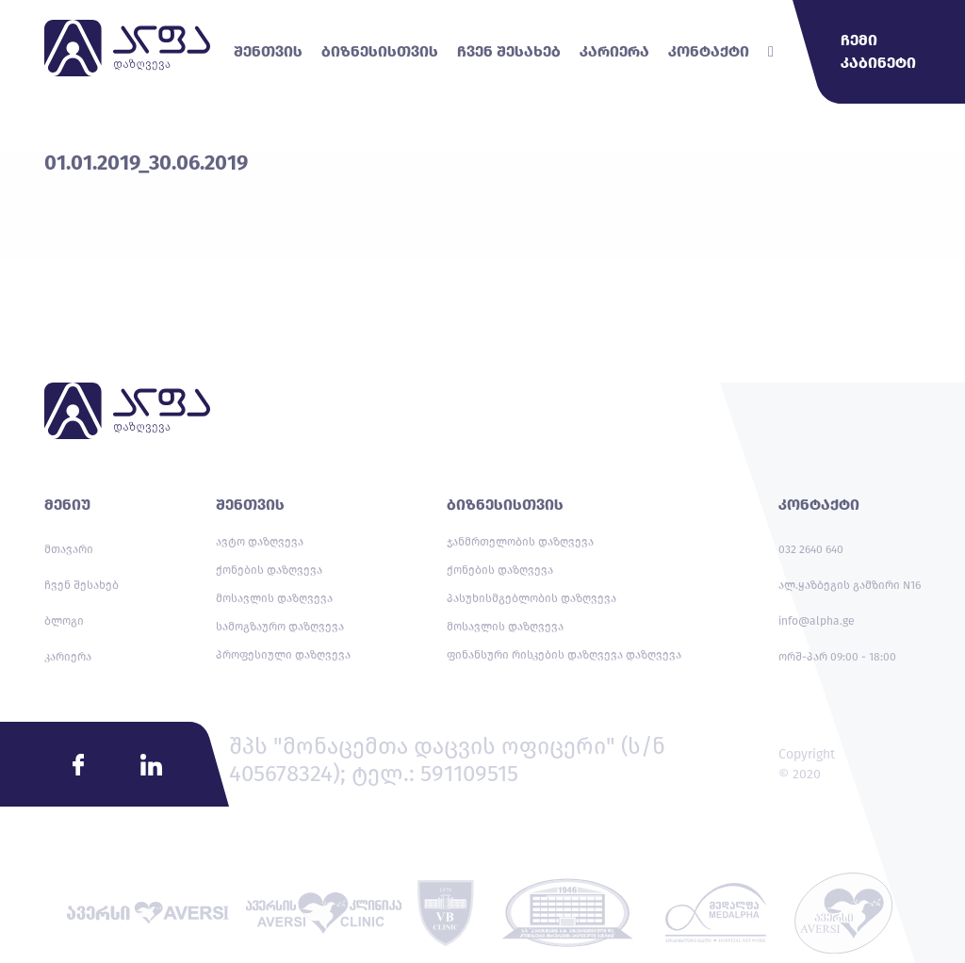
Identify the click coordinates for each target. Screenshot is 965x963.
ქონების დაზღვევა (269, 570)
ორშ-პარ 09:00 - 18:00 (837, 656)
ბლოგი (64, 621)
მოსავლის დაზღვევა (274, 598)
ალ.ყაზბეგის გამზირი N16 (849, 585)
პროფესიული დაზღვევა (283, 654)
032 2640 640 (810, 549)
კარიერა (67, 656)
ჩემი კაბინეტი (878, 51)
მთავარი (68, 549)
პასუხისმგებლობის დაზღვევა (531, 598)
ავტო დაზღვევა (259, 541)
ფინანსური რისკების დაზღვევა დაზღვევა (564, 654)
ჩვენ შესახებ (81, 585)
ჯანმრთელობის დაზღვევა (520, 541)
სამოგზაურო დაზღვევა (280, 626)
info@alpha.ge (816, 621)
